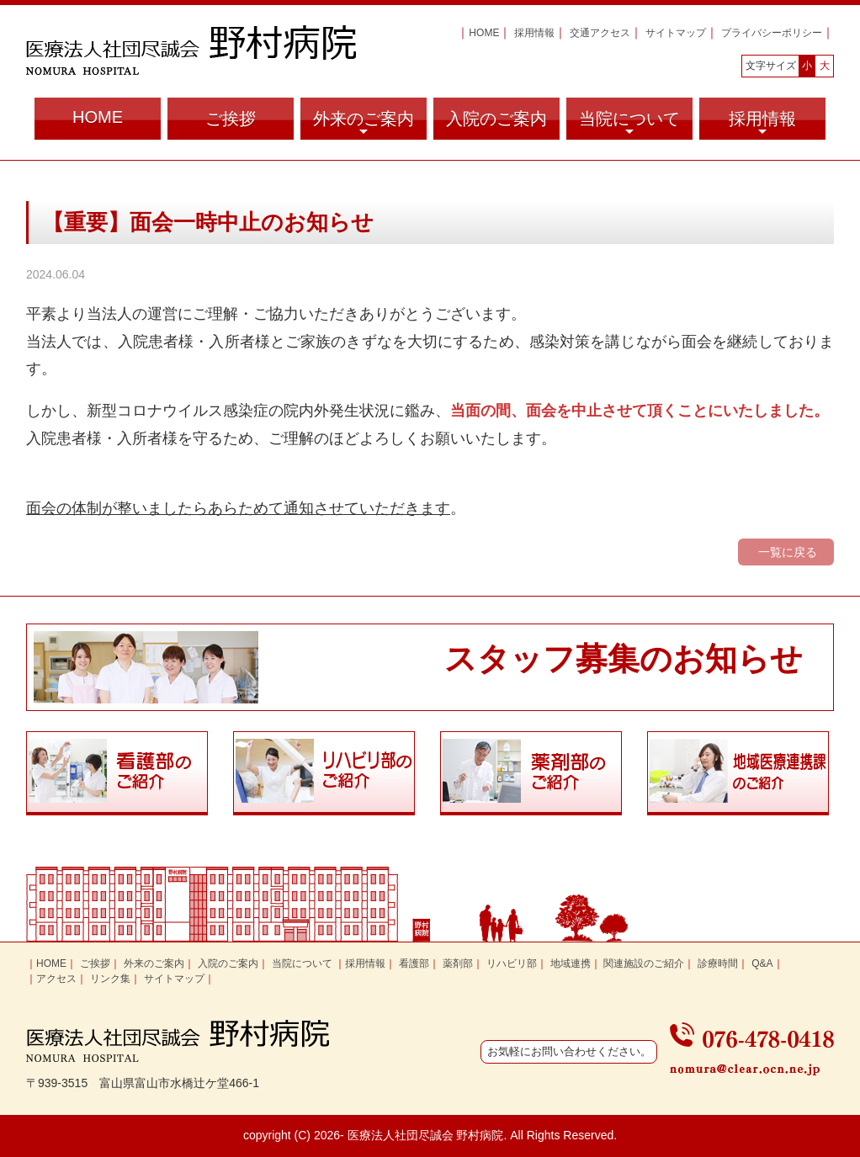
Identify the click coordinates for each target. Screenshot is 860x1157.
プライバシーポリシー (771, 33)
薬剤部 (458, 963)
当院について (629, 124)
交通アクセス (600, 33)
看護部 (414, 963)
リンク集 (110, 979)
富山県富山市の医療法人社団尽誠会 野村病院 (191, 50)
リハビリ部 (511, 963)
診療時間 (718, 963)
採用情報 (534, 33)
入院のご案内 (496, 118)
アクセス (56, 979)
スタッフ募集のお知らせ (623, 659)
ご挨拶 (230, 118)
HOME (484, 33)
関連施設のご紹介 (643, 963)
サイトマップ (675, 33)
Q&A (761, 963)
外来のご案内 (363, 124)
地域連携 (570, 963)
